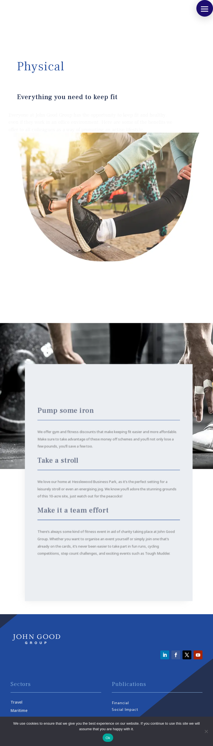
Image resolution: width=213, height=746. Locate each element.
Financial (120, 703)
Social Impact (125, 710)
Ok (107, 738)
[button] (204, 8)
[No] (206, 731)
